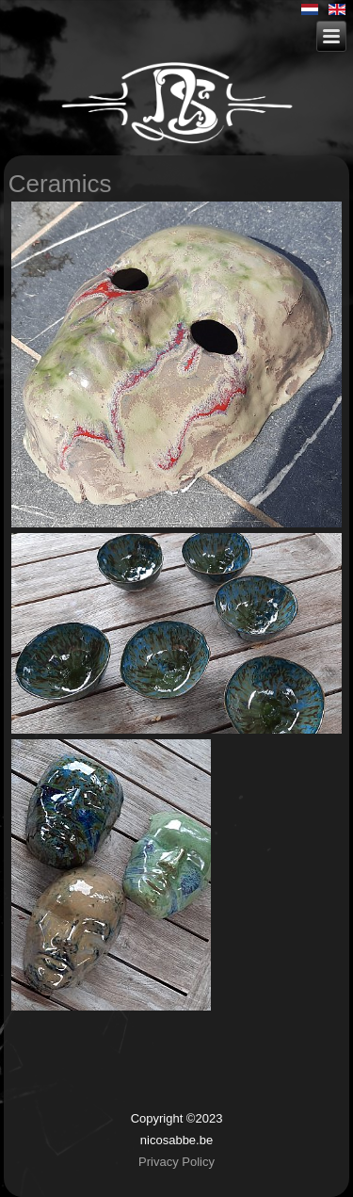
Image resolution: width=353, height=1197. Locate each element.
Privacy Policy (176, 1162)
